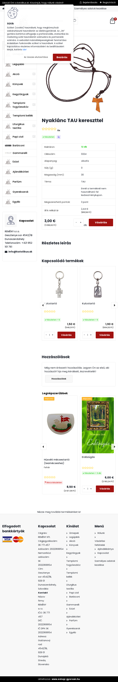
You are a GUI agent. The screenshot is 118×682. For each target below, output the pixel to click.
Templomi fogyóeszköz (16, 105)
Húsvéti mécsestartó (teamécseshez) (56, 461)
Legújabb (14, 64)
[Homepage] (3, 9)
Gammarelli (16, 153)
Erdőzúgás (88, 457)
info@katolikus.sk (20, 251)
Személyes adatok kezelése (90, 8)
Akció (12, 74)
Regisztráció (109, 2)
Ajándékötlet (17, 171)
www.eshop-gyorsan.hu (66, 679)
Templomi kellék (19, 115)
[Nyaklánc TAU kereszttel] (79, 78)
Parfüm (13, 182)
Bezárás (62, 57)
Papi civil (14, 137)
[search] (74, 22)
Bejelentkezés (90, 2)
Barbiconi (14, 145)
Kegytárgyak (17, 94)
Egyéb (12, 201)
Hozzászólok (58, 378)
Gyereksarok (16, 192)
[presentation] (43, 305)
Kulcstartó (50, 303)
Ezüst (12, 161)
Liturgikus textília (14, 126)
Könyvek (14, 84)
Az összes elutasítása (36, 57)
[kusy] (78, 222)
